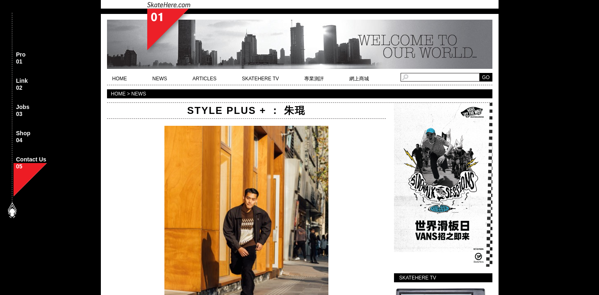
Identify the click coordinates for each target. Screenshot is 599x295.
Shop (23, 137)
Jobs (23, 111)
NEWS (160, 79)
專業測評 (314, 79)
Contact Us (31, 163)
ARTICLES (204, 79)
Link (22, 84)
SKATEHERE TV (260, 79)
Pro (20, 58)
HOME (119, 79)
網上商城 (359, 79)
